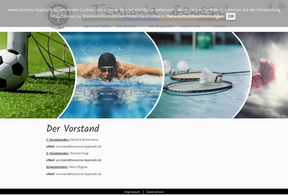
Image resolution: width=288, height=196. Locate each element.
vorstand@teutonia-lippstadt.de (78, 160)
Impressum (132, 192)
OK (231, 16)
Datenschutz (155, 192)
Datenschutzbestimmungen (195, 16)
